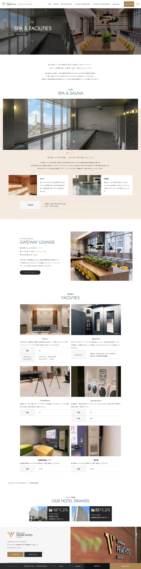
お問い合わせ (33, 554)
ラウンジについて (30, 272)
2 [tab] (71, 153)
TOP (49, 4)
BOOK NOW (125, 566)
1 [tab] (68, 153)
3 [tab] (74, 153)
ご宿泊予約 (15, 554)
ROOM (56, 4)
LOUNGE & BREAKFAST (82, 4)
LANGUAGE (115, 4)
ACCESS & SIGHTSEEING (101, 4)
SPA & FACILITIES (66, 4)
